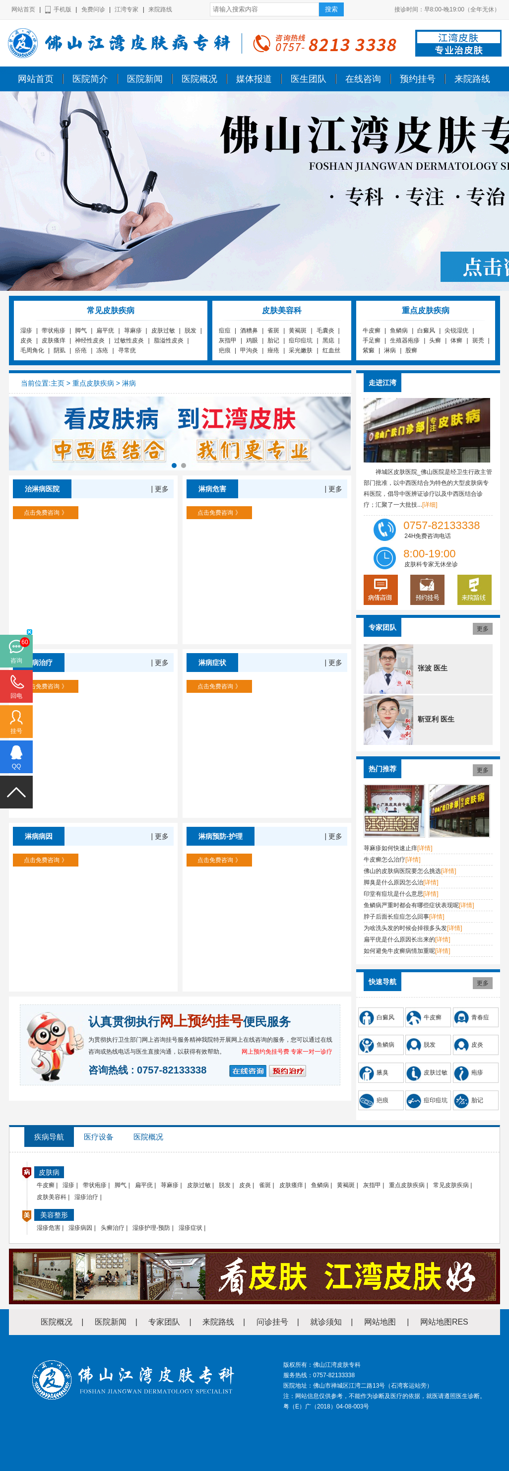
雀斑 (273, 330)
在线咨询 (363, 79)
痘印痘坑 (301, 340)
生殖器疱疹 (405, 340)
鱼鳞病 (399, 330)
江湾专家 (126, 9)
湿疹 (26, 330)
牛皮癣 (372, 330)
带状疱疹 (53, 330)
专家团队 (164, 1322)
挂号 (16, 731)
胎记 (273, 340)
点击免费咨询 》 (45, 512)
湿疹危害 (49, 1227)
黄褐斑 (298, 330)
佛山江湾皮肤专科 (28, 71)
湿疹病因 (80, 1227)
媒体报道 (254, 79)
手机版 (62, 9)
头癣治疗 (113, 1227)
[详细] (430, 504)
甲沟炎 (249, 350)
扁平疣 (105, 330)
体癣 (456, 340)
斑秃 (478, 340)
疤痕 (225, 350)
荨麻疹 (133, 330)
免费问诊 (93, 9)
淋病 (390, 350)
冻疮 (102, 350)
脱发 (190, 330)
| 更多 (160, 489)
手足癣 (372, 340)
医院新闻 (145, 79)
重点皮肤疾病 (93, 383)
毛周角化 (32, 350)
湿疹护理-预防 (151, 1227)
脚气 (81, 330)
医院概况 (199, 79)
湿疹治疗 (86, 1197)
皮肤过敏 (163, 330)
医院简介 (90, 79)
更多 (483, 628)
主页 (57, 383)
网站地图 (380, 1322)
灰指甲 (228, 340)
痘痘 (225, 330)
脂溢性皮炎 (169, 340)
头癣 (435, 340)
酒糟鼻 (249, 330)
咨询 (16, 660)
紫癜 (369, 350)
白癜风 (426, 330)
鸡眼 (252, 340)
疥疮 (81, 350)
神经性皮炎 (90, 340)
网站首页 (23, 9)
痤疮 (273, 350)
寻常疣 (127, 350)
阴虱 (59, 350)
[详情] (425, 848)
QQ (16, 766)
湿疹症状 (190, 1227)
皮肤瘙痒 (53, 340)
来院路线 (160, 9)
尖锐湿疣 (456, 330)
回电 (16, 695)
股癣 (411, 350)
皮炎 (26, 340)
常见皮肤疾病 (451, 1185)
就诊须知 (326, 1322)
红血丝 (331, 350)
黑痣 (328, 340)
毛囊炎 (325, 330)
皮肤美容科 (51, 1197)
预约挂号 (418, 79)
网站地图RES (444, 1322)
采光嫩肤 (301, 350)
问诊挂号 (272, 1322)
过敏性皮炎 (129, 340)
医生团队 (308, 79)
